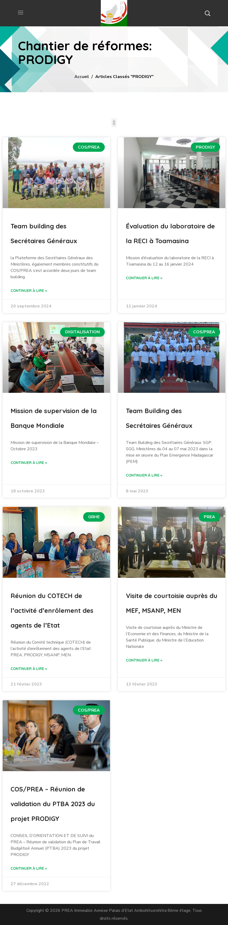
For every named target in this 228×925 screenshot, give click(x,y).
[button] (207, 13)
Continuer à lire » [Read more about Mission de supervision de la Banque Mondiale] (29, 462)
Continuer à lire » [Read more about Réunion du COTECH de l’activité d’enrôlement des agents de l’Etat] (29, 668)
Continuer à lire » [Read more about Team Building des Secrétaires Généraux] (144, 475)
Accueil (81, 77)
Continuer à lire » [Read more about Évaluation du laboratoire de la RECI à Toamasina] (144, 278)
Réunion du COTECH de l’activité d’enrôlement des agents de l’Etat (52, 610)
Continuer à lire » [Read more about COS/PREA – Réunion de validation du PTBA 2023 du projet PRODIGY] (29, 868)
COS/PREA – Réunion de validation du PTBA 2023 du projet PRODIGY (53, 804)
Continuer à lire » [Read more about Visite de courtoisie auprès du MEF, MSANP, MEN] (144, 660)
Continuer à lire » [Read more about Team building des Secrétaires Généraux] (29, 290)
